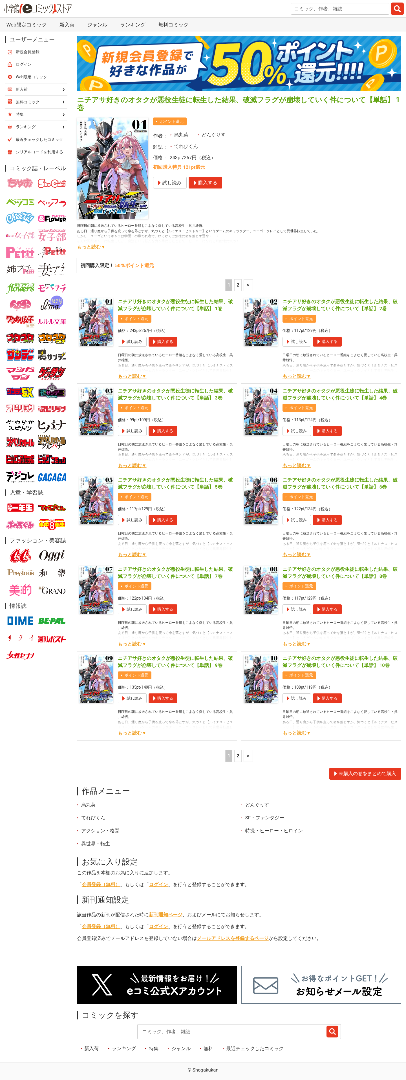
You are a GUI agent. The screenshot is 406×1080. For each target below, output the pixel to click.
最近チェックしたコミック (255, 1048)
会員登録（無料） (101, 884)
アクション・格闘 (100, 830)
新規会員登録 (27, 52)
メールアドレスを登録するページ (233, 938)
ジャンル (97, 25)
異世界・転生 (95, 843)
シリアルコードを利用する (39, 152)
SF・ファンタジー (264, 817)
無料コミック (173, 25)
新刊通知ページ (165, 914)
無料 (208, 1048)
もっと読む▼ (91, 247)
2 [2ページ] (238, 285)
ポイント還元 (172, 121)
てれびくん (186, 146)
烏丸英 (181, 135)
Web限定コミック (26, 25)
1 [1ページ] (229, 285)
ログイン (158, 884)
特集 (153, 1048)
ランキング (132, 25)
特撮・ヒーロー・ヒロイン (274, 830)
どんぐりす (214, 135)
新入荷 (67, 25)
